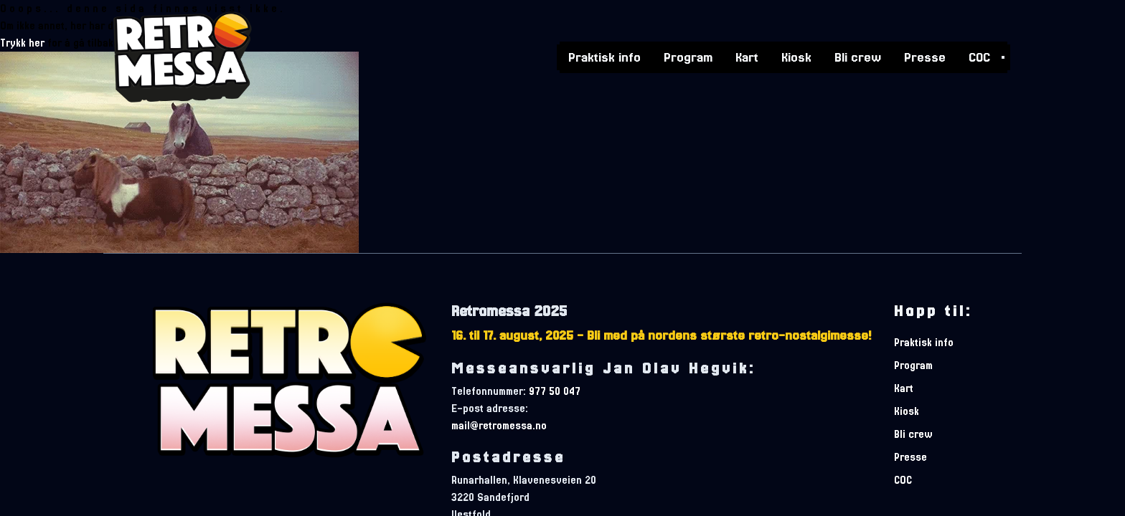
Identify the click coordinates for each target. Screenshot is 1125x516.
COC (979, 55)
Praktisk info (604, 55)
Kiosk (796, 55)
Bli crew (857, 55)
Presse (925, 55)
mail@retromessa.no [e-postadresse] (499, 425)
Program (688, 55)
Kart (746, 55)
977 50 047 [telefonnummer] (554, 391)
